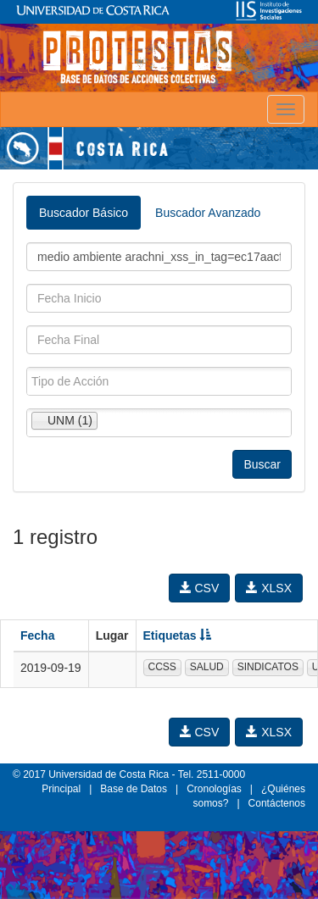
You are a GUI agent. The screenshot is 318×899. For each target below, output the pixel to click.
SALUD (207, 667)
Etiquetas (177, 635)
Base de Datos (133, 789)
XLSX (269, 588)
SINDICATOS (267, 667)
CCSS (162, 667)
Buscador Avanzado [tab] (207, 212)
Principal (61, 789)
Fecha (37, 635)
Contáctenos (276, 803)
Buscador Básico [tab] (83, 212)
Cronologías (214, 789)
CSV (200, 588)
